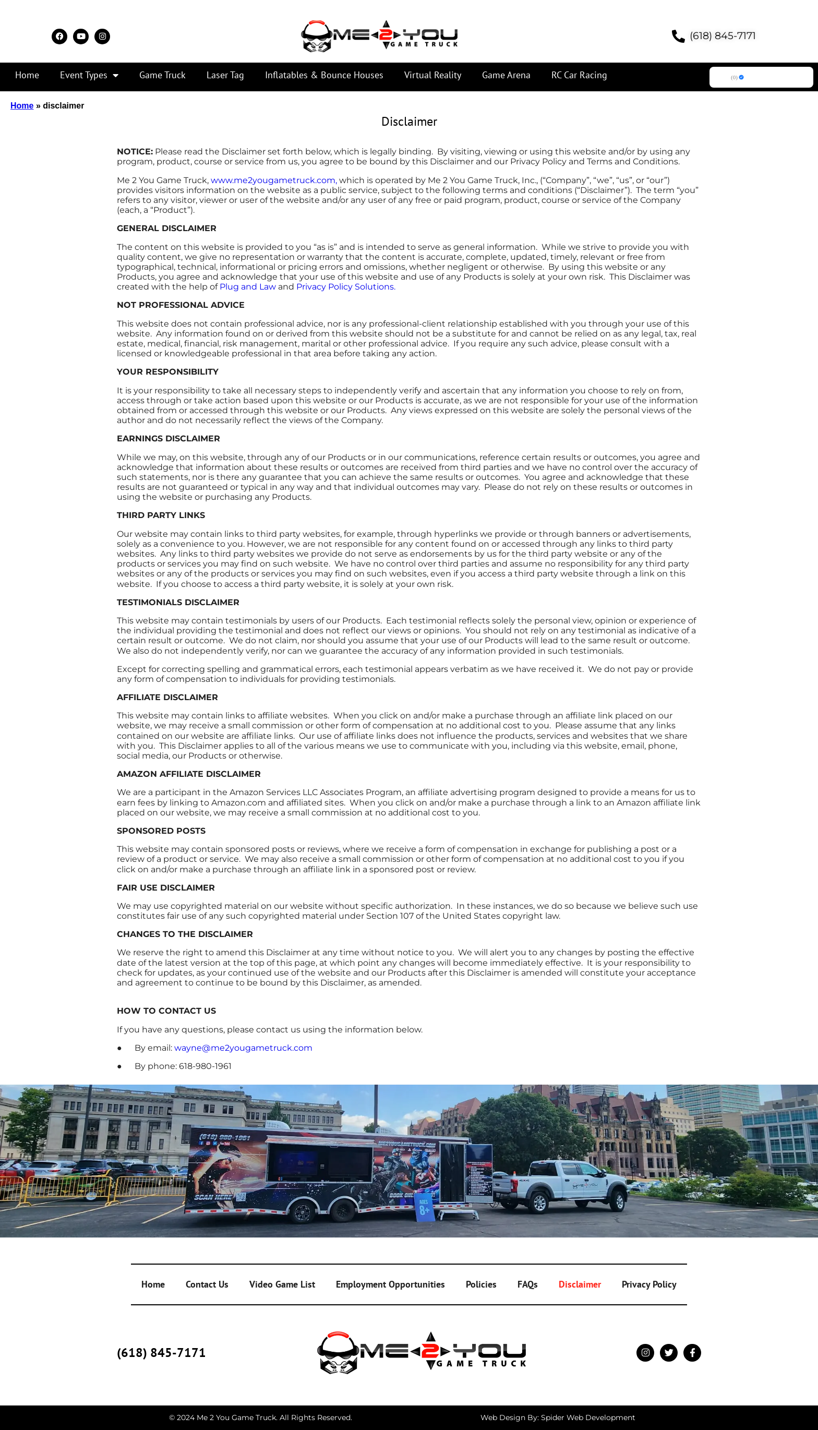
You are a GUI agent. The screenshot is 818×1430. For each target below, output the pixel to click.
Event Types (89, 75)
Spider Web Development (588, 1417)
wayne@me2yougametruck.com (243, 1048)
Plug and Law (248, 287)
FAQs (528, 1284)
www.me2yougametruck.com (273, 180)
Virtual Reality (432, 75)
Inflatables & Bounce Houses (324, 75)
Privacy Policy (649, 1284)
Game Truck (162, 75)
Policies (481, 1284)
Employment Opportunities (390, 1284)
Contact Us (207, 1284)
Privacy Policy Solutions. (345, 287)
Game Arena (506, 75)
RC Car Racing (579, 75)
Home (27, 75)
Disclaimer (580, 1284)
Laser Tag (225, 75)
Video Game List (282, 1284)
